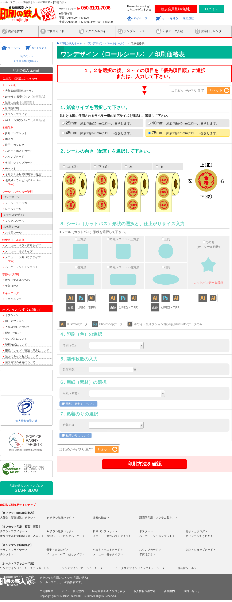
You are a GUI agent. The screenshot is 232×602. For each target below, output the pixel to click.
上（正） (71, 166)
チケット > (6, 554)
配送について (13, 332)
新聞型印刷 (12, 108)
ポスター (10, 139)
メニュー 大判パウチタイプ (23, 259)
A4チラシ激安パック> (59, 531)
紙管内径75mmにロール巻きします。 (183, 132)
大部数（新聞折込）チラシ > (17, 517)
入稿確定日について (17, 327)
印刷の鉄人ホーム (71, 43)
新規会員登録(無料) (175, 9)
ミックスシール (14, 220)
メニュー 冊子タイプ (18, 251)
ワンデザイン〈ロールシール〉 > (82, 568)
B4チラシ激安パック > (60, 517)
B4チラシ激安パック (26, 96)
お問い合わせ (191, 591)
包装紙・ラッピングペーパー (23, 182)
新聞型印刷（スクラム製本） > (158, 517)
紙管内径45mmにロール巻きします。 (97, 132)
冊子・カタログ (14, 144)
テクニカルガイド (97, 31)
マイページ (140, 18)
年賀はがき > (147, 554)
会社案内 (169, 591)
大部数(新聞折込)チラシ (19, 90)
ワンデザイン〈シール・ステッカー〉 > (24, 568)
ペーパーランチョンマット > (156, 536)
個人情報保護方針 (26, 420)
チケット (10, 168)
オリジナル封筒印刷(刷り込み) (24, 174)
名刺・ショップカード (18, 162)
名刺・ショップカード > (200, 549)
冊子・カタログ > (196, 531)
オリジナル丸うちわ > (199, 536)
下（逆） (102, 166)
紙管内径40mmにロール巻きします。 (183, 123)
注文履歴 (188, 18)
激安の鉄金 (20, 102)
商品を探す (15, 31)
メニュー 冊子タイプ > (108, 554)
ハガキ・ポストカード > (108, 549)
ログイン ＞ (26, 56)
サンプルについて (16, 338)
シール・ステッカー (17, 203)
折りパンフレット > (105, 531)
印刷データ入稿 (172, 31)
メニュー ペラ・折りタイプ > (65, 554)
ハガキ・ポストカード (18, 150)
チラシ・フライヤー (17, 114)
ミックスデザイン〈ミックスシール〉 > (139, 568)
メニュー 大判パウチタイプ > (112, 536)
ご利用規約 (46, 591)
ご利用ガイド (55, 31)
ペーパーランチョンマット (21, 267)
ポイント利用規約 (73, 591)
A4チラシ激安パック (26, 120)
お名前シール (13, 232)
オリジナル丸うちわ (17, 279)
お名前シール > (186, 568)
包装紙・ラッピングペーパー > (65, 536)
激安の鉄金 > (101, 517)
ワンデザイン (11, 197)
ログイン (211, 9)
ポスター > (145, 531)
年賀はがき (12, 285)
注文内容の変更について (20, 362)
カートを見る (170, 18)
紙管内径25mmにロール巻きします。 (97, 123)
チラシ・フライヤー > (13, 531)
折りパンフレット (16, 133)
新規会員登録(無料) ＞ (26, 61)
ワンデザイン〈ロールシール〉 (106, 43)
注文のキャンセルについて (21, 356)
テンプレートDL (134, 31)
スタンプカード (14, 156)
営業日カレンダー (213, 31)
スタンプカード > (150, 549)
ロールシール (13, 208)
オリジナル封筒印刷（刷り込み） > (21, 536)
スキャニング (13, 298)
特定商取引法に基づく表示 (108, 591)
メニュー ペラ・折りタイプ (23, 245)
